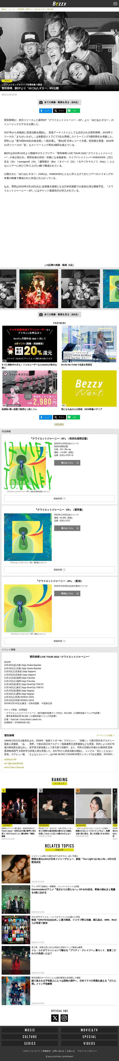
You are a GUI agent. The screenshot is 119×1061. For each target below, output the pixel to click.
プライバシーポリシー (87, 1051)
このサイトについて (31, 1051)
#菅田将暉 (59, 424)
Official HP (11, 759)
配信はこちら (67, 593)
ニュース (11, 9)
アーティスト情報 (104, 735)
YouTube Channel (15, 767)
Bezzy (4, 9)
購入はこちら (67, 463)
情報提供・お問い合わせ (53, 1051)
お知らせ (71, 1051)
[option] (38, 288)
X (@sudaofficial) (14, 763)
